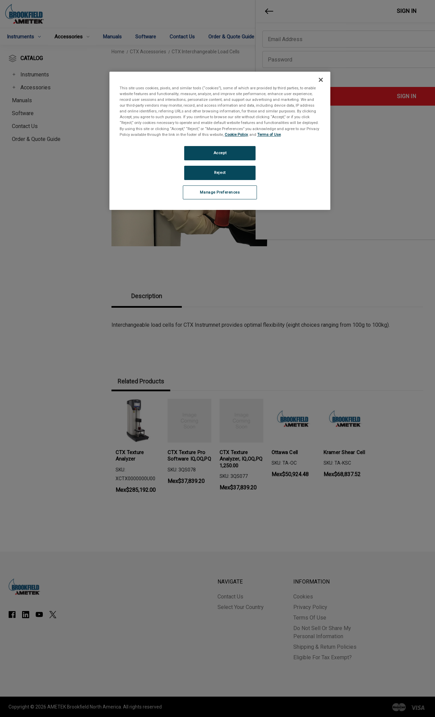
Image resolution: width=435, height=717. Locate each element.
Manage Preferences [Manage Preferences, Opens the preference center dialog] (220, 192)
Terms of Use (269, 134)
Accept (219, 152)
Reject (219, 172)
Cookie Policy (236, 134)
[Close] (320, 79)
